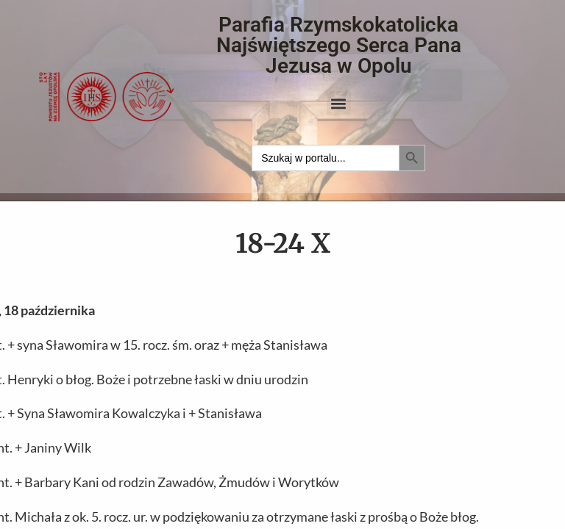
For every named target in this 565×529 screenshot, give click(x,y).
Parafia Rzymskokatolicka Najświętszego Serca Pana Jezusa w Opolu (338, 45)
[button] (339, 103)
